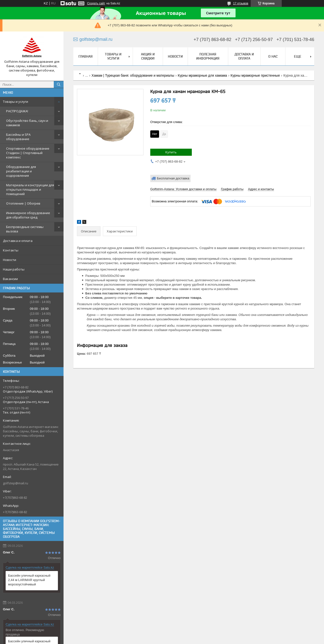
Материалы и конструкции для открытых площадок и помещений (30, 189)
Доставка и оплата (17, 241)
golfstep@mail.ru (15, 483)
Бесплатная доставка (173, 178)
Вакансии (10, 279)
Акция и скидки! (148, 56)
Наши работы (13, 269)
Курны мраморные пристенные (255, 75)
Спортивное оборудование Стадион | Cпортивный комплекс (27, 152)
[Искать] (59, 84)
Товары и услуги (15, 101)
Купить (171, 152)
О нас (273, 56)
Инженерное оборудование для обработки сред (28, 215)
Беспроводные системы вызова (24, 229)
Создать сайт (96, 3)
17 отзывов (240, 3)
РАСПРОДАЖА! (17, 111)
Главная (85, 56)
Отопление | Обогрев (23, 203)
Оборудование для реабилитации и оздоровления (21, 171)
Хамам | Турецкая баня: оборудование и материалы (133, 75)
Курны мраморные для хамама (202, 75)
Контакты (10, 250)
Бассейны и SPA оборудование (18, 136)
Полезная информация (207, 56)
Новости (9, 260)
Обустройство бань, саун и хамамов (27, 122)
